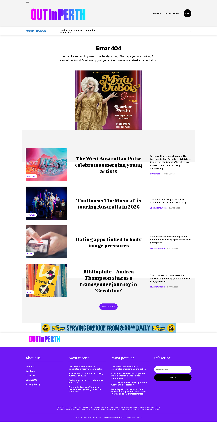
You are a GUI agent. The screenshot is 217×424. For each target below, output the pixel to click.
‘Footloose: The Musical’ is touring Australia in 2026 (108, 205)
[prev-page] (56, 31)
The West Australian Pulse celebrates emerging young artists (108, 167)
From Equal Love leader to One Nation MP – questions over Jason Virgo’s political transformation (128, 394)
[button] (157, 13)
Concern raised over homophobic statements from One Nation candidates (128, 378)
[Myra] (109, 106)
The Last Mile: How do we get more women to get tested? (129, 386)
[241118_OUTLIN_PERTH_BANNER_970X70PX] (108, 330)
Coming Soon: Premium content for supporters (77, 31)
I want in (172, 380)
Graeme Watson (157, 250)
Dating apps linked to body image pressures (108, 244)
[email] (173, 371)
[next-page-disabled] (190, 31)
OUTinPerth (155, 176)
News (29, 256)
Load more (108, 309)
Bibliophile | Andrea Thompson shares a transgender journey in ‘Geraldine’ (108, 283)
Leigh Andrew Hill (158, 210)
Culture (31, 178)
